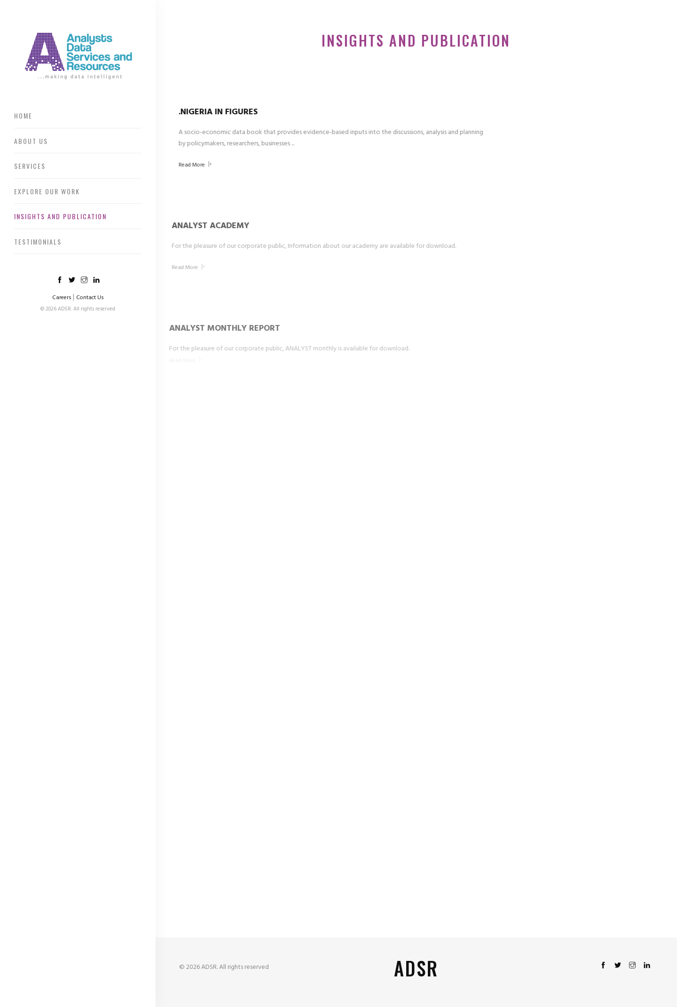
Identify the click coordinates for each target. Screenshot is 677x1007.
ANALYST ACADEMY (205, 226)
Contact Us (90, 297)
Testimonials (38, 241)
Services (30, 166)
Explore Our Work (47, 191)
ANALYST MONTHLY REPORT (218, 328)
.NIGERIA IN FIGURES (216, 112)
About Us (31, 141)
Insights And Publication (60, 216)
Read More (194, 165)
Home (23, 115)
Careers (61, 297)
